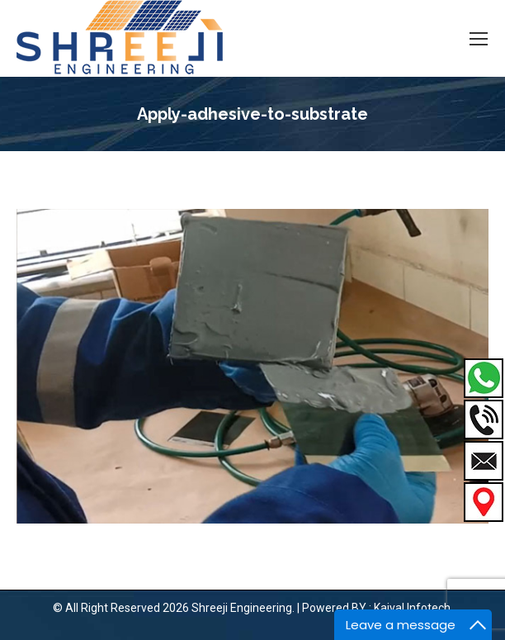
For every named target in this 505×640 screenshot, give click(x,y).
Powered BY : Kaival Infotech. (377, 607)
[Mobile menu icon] (478, 39)
